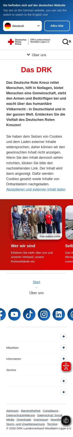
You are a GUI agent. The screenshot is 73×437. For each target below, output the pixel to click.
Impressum (41, 419)
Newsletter (57, 419)
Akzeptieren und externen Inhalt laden (36, 189)
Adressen (12, 410)
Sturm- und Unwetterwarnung (25, 424)
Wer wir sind (23, 245)
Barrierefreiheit (30, 410)
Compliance (50, 410)
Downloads (24, 419)
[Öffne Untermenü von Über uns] (36, 54)
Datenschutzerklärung (20, 415)
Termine (52, 424)
